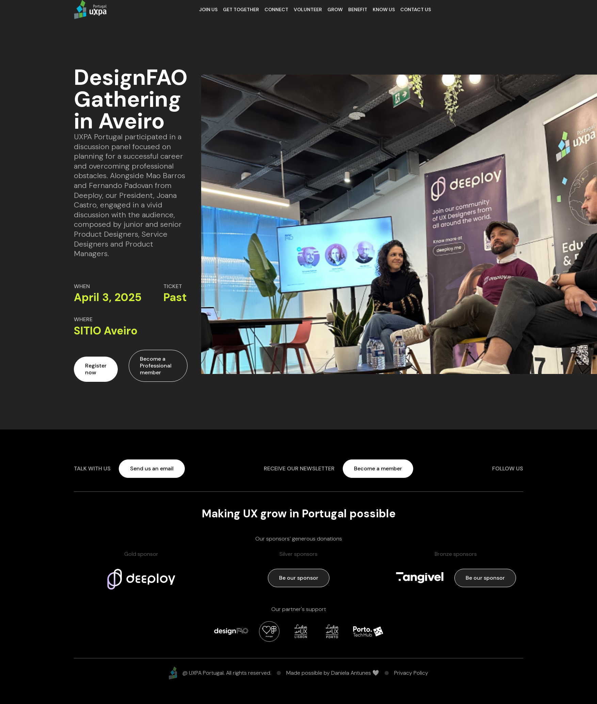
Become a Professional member (156, 365)
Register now (96, 369)
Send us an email (152, 468)
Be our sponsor (298, 577)
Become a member (378, 468)
